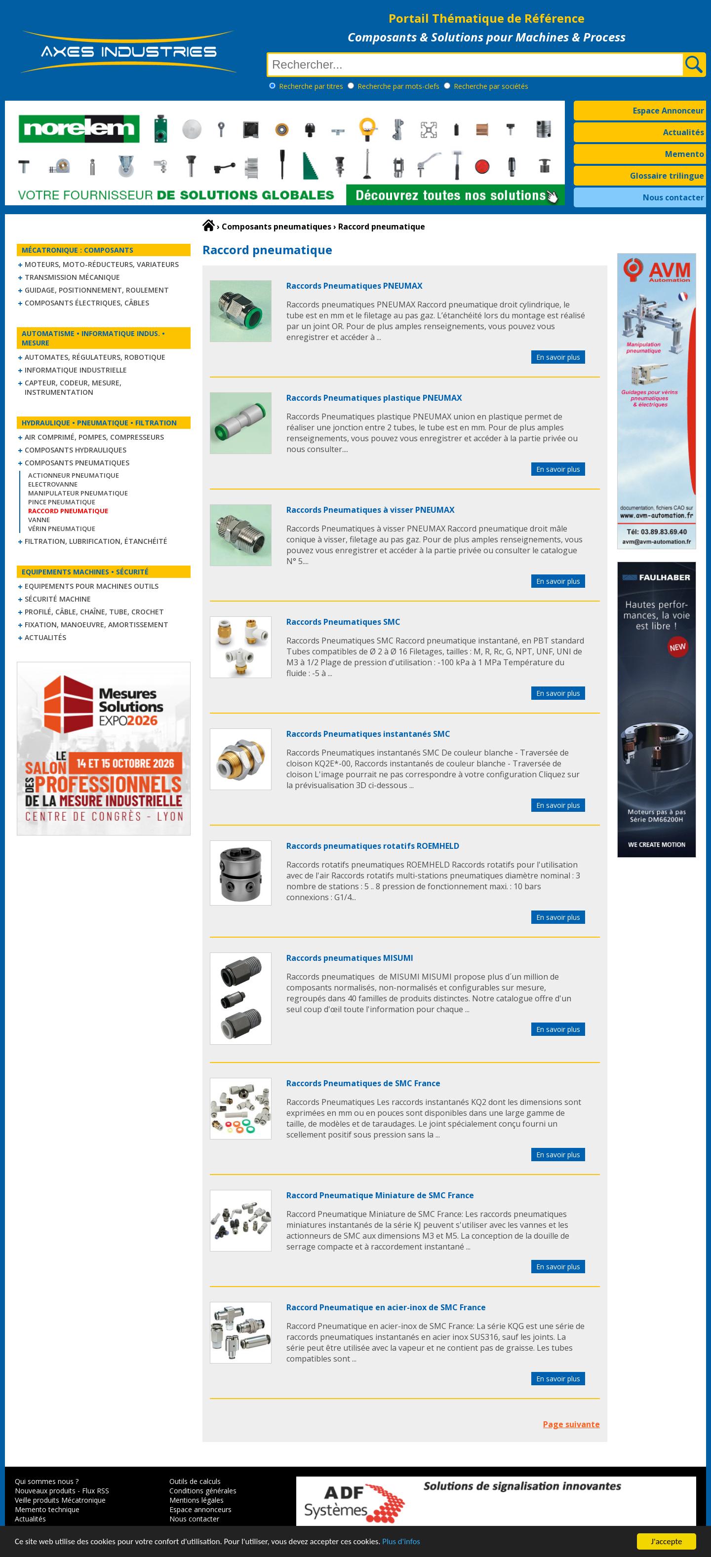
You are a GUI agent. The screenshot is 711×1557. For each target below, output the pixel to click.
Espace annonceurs (200, 1509)
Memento (684, 154)
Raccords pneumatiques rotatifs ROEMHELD (372, 845)
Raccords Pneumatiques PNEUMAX (354, 285)
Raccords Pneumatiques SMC (343, 621)
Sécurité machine (58, 599)
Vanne (39, 519)
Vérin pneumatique (61, 528)
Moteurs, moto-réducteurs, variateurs (102, 264)
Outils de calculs (195, 1481)
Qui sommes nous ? (47, 1481)
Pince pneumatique (61, 501)
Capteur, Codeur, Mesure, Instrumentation (73, 387)
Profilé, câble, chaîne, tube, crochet (94, 611)
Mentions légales (196, 1500)
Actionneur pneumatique (73, 475)
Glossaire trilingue (667, 175)
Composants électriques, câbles (87, 302)
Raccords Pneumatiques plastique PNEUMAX (374, 397)
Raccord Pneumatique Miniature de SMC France (380, 1195)
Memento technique (47, 1509)
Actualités (683, 132)
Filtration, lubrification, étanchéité (96, 541)
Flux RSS (95, 1490)
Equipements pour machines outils (91, 586)
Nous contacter (673, 197)
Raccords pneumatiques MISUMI (349, 957)
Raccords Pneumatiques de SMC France (363, 1083)
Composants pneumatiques (77, 462)
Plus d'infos (408, 1542)
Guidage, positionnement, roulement (97, 290)
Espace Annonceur (668, 110)
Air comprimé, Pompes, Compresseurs (94, 437)
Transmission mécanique (72, 277)
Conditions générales (203, 1490)
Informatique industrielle (76, 370)
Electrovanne (53, 484)
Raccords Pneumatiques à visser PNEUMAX (370, 509)
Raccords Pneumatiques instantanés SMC (368, 733)
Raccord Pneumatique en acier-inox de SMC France (386, 1307)
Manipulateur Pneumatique (78, 493)
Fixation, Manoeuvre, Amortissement (96, 624)
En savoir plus (558, 357)
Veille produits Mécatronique (60, 1500)
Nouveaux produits (45, 1490)
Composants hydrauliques (75, 450)
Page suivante (571, 1424)
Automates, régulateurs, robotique (95, 357)
